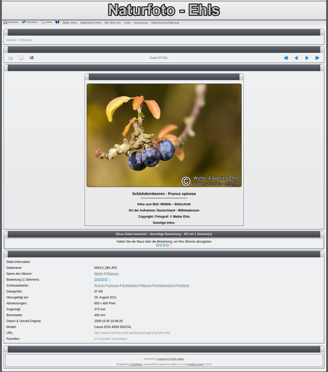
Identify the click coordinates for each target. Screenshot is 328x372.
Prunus (99, 285)
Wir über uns (113, 22)
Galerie (11, 40)
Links (127, 22)
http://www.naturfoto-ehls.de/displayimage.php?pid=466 (132, 333)
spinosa (113, 285)
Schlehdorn (130, 285)
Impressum (141, 22)
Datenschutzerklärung (165, 22)
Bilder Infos (70, 22)
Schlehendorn (164, 285)
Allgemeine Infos (90, 22)
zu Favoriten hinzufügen (110, 339)
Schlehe (183, 285)
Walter (98, 274)
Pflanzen (26, 40)
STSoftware (136, 364)
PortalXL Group (195, 364)
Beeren (146, 285)
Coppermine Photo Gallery (170, 359)
